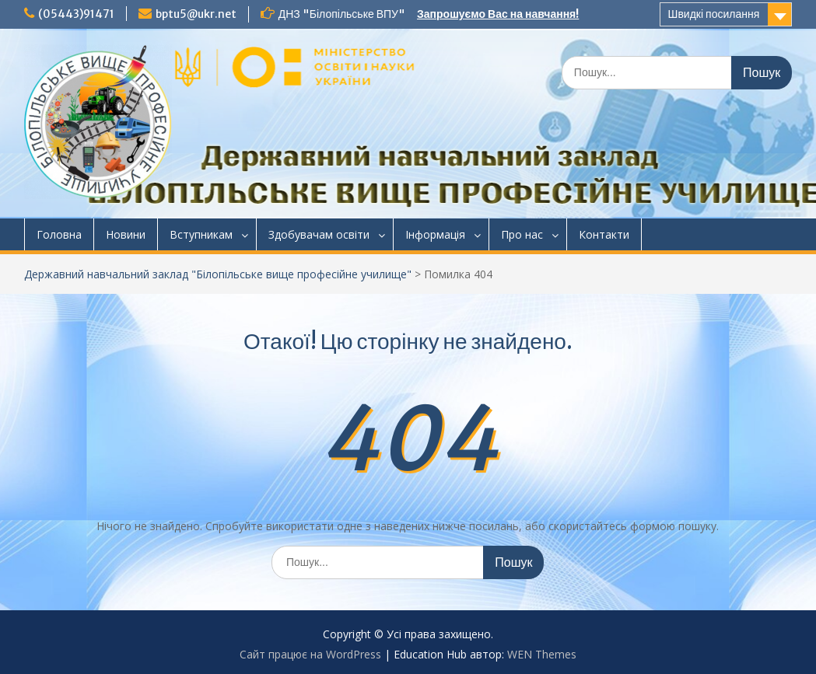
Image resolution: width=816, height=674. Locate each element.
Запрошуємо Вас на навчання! (498, 14)
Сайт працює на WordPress (310, 654)
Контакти (604, 234)
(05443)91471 (76, 14)
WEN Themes (541, 654)
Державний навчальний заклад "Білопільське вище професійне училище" (218, 274)
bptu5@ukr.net (196, 14)
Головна (59, 234)
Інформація (435, 234)
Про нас (522, 234)
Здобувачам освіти (318, 234)
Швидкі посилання (714, 14)
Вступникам (201, 234)
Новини (125, 234)
